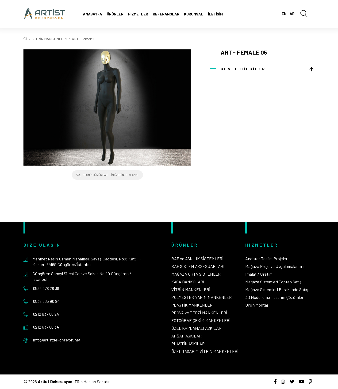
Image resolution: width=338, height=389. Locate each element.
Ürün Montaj (256, 304)
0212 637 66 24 (46, 314)
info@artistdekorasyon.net (57, 339)
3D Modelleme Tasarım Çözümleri (274, 297)
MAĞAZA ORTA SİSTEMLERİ (196, 274)
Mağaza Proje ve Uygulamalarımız (275, 266)
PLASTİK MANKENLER (191, 304)
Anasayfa (92, 14)
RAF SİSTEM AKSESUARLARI (197, 266)
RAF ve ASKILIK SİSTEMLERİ (197, 258)
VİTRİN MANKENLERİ (49, 39)
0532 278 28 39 (46, 288)
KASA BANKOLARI (187, 281)
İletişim (215, 14)
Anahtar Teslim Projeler (266, 258)
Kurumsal (193, 14)
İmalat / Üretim (259, 274)
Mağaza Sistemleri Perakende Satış (276, 289)
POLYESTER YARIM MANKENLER (201, 297)
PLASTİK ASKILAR (188, 343)
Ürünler (115, 14)
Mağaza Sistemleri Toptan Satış (273, 281)
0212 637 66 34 (46, 327)
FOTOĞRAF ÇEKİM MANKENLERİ (200, 320)
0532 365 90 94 (46, 301)
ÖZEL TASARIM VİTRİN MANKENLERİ (204, 351)
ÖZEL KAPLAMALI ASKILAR (196, 328)
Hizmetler (138, 14)
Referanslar (166, 14)
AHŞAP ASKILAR (186, 335)
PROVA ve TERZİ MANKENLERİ (199, 312)
